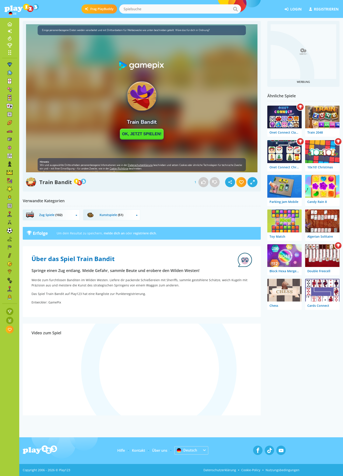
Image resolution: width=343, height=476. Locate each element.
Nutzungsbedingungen (282, 470)
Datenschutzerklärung (219, 470)
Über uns (159, 450)
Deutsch (187, 450)
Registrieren (324, 9)
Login (293, 9)
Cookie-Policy (250, 470)
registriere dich (144, 233)
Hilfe (121, 450)
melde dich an (114, 233)
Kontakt (138, 450)
